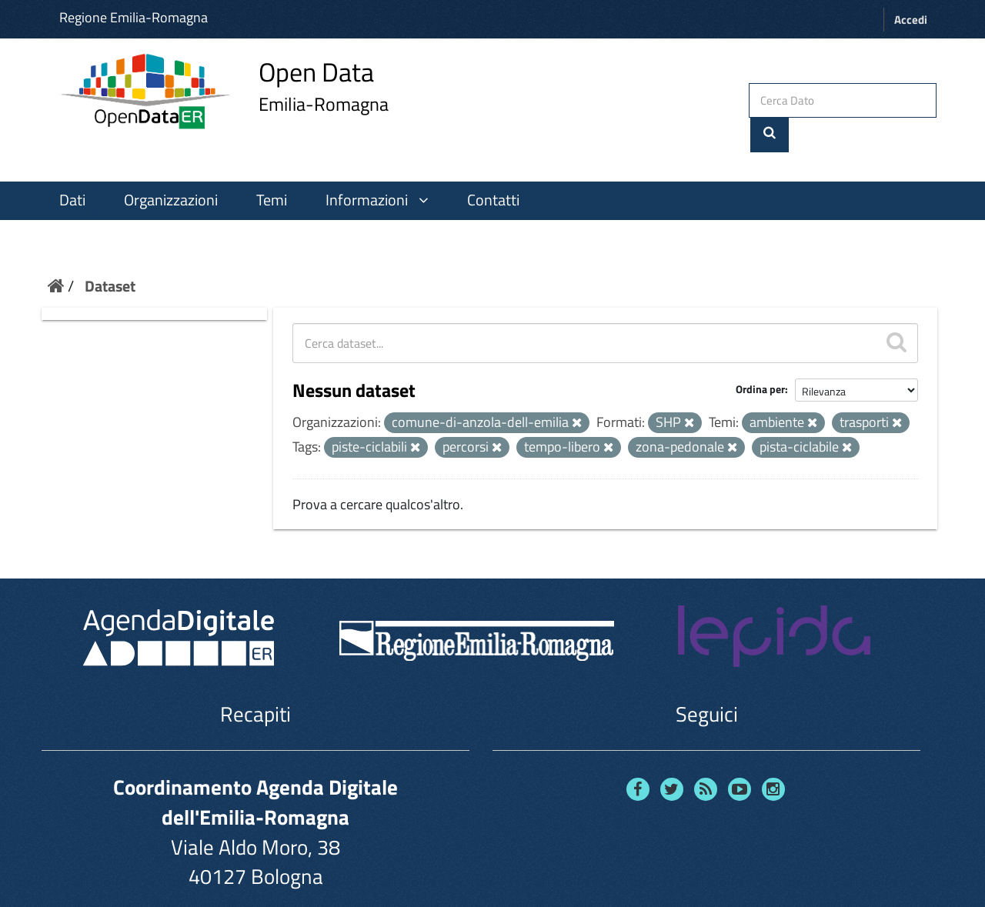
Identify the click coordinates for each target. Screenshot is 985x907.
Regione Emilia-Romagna (133, 17)
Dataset (110, 254)
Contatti (493, 168)
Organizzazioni (171, 168)
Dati (72, 168)
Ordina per (760, 358)
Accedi (910, 19)
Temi (271, 168)
